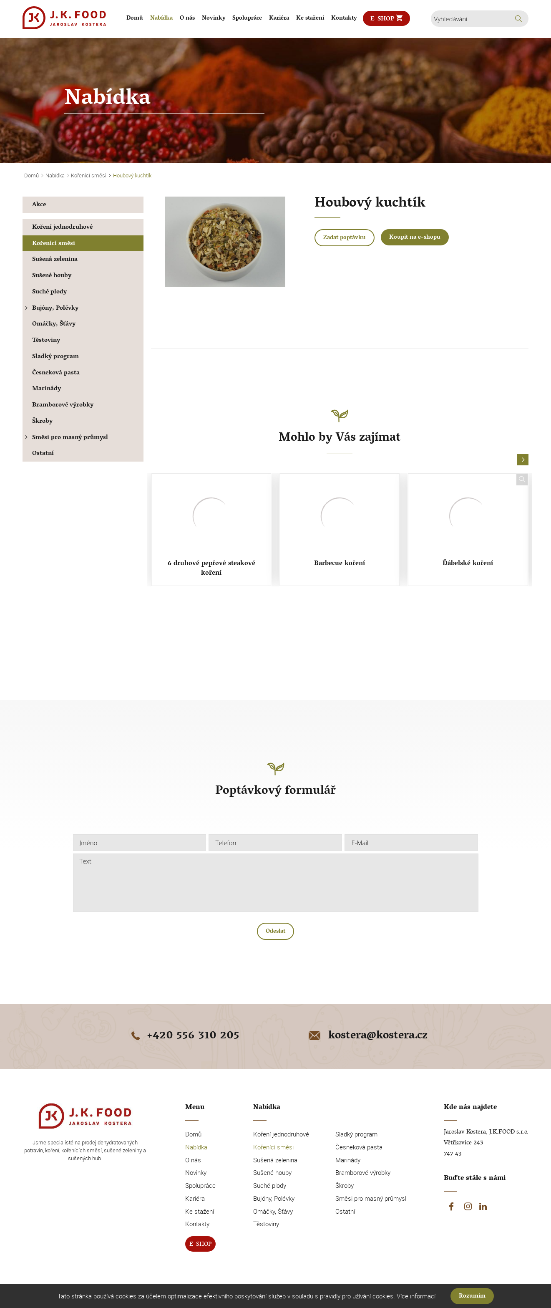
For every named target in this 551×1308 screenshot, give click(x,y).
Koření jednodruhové (62, 227)
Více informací (416, 1296)
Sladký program (55, 357)
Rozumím (472, 1296)
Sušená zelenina (55, 259)
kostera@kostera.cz (367, 1036)
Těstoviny (46, 340)
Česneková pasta (56, 373)
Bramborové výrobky (62, 405)
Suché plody (49, 292)
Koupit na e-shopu (414, 237)
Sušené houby (51, 276)
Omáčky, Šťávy (53, 324)
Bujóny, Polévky (50, 308)
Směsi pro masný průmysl (65, 438)
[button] (522, 460)
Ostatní (43, 454)
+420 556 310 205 (183, 1036)
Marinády (46, 389)
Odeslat (275, 932)
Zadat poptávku (344, 238)
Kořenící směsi (53, 244)
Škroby (42, 421)
